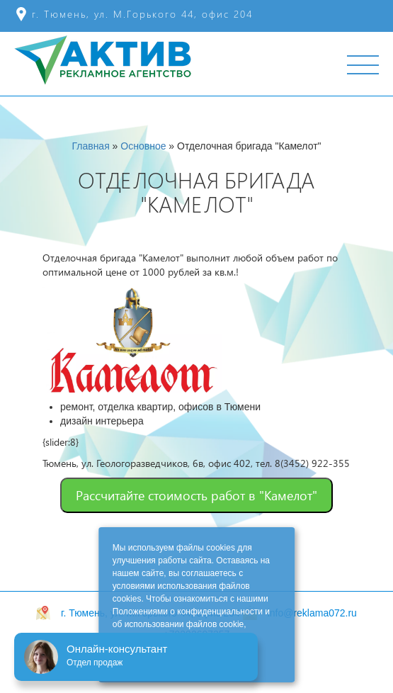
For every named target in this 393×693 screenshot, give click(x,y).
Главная (90, 146)
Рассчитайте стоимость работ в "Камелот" (196, 495)
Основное (143, 146)
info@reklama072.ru (312, 613)
